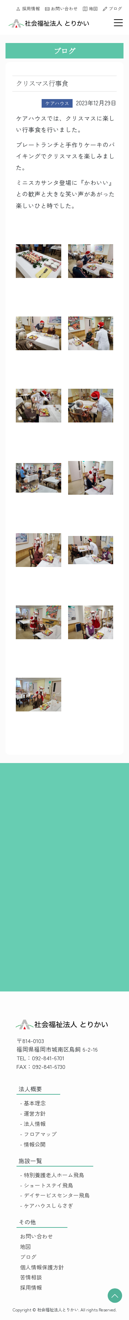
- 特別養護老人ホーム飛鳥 (52, 1175)
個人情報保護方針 (42, 1267)
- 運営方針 (33, 1113)
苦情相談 (31, 1277)
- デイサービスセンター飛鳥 (55, 1195)
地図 (90, 8)
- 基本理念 (33, 1103)
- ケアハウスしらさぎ (46, 1206)
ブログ (112, 8)
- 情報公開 (33, 1144)
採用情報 (28, 8)
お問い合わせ (61, 8)
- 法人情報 (33, 1124)
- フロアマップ (38, 1134)
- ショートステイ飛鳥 (46, 1185)
